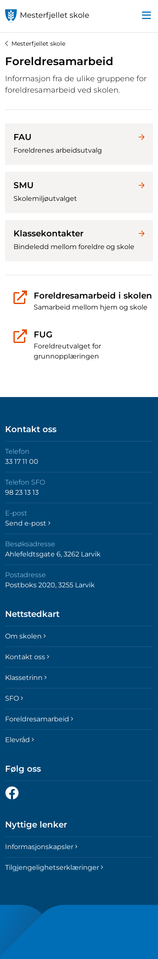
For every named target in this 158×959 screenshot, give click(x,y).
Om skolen (25, 636)
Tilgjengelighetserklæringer (54, 867)
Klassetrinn (26, 678)
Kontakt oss (27, 657)
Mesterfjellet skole (35, 43)
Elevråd (19, 740)
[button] (146, 16)
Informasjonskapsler (41, 847)
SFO (14, 698)
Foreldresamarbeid (39, 719)
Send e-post (28, 523)
